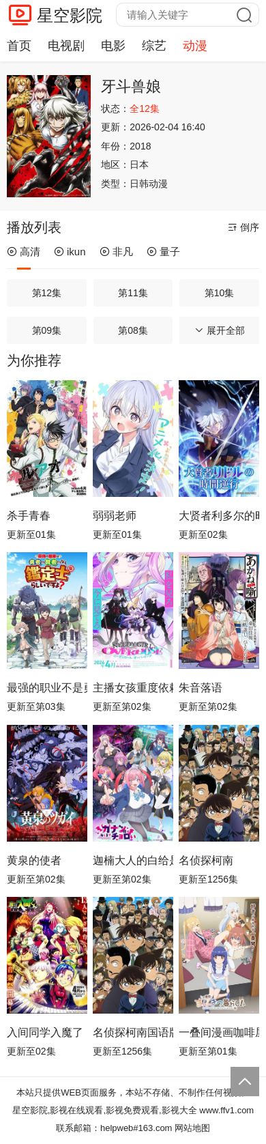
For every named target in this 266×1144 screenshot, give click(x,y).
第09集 (47, 330)
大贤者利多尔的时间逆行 (219, 515)
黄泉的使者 (34, 860)
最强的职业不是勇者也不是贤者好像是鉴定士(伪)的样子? (47, 687)
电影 (113, 46)
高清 (23, 251)
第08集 (133, 330)
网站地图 (192, 1128)
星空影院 (69, 15)
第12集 (47, 292)
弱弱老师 (114, 515)
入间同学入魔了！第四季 (47, 1032)
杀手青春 (28, 515)
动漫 (195, 46)
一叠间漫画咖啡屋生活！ (219, 1032)
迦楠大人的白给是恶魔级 (133, 860)
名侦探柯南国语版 (133, 1032)
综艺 (154, 46)
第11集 (133, 292)
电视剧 (66, 46)
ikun (70, 251)
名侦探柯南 (206, 860)
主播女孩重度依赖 (133, 687)
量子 (163, 251)
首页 (19, 46)
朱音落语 (200, 687)
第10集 (220, 292)
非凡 (116, 251)
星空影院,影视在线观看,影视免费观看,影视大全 (104, 1110)
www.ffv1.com (226, 1110)
